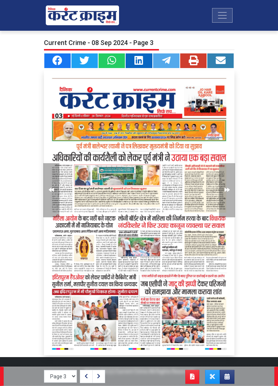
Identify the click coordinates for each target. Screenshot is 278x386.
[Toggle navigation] (222, 15)
